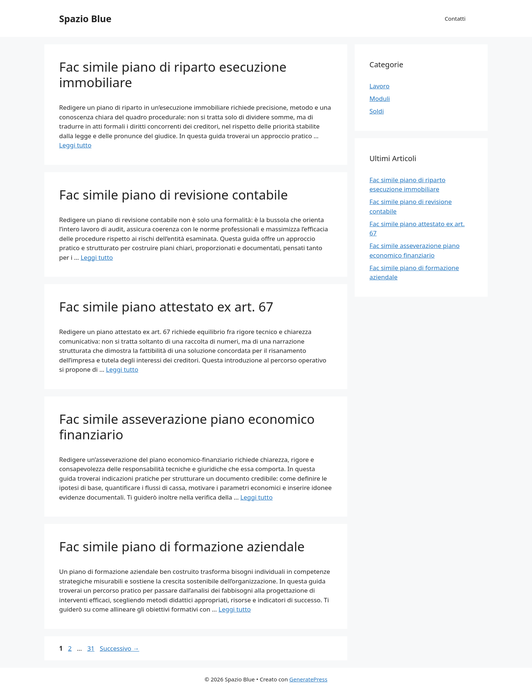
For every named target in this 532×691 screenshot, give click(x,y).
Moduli (379, 98)
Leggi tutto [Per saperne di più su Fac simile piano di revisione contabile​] (97, 257)
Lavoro (379, 86)
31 (91, 648)
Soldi (376, 111)
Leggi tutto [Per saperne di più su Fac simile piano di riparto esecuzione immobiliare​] (75, 145)
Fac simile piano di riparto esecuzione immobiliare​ (173, 74)
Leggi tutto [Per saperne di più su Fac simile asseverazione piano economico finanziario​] (257, 497)
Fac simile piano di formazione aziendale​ (181, 546)
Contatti (455, 18)
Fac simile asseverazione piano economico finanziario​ (187, 426)
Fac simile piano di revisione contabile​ (173, 194)
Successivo (119, 648)
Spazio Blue (85, 18)
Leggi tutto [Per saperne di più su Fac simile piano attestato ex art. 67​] (122, 369)
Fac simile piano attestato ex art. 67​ (166, 306)
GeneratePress (308, 679)
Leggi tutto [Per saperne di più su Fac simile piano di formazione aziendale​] (234, 609)
